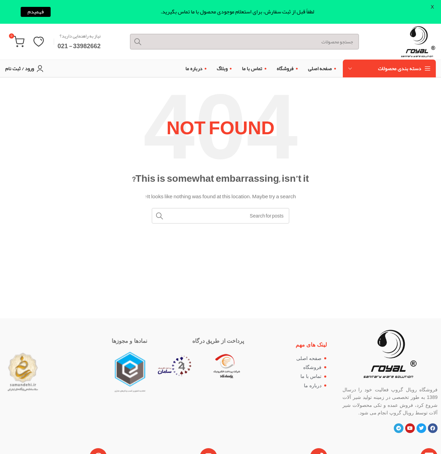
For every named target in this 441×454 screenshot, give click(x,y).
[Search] (244, 42)
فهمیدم (36, 12)
